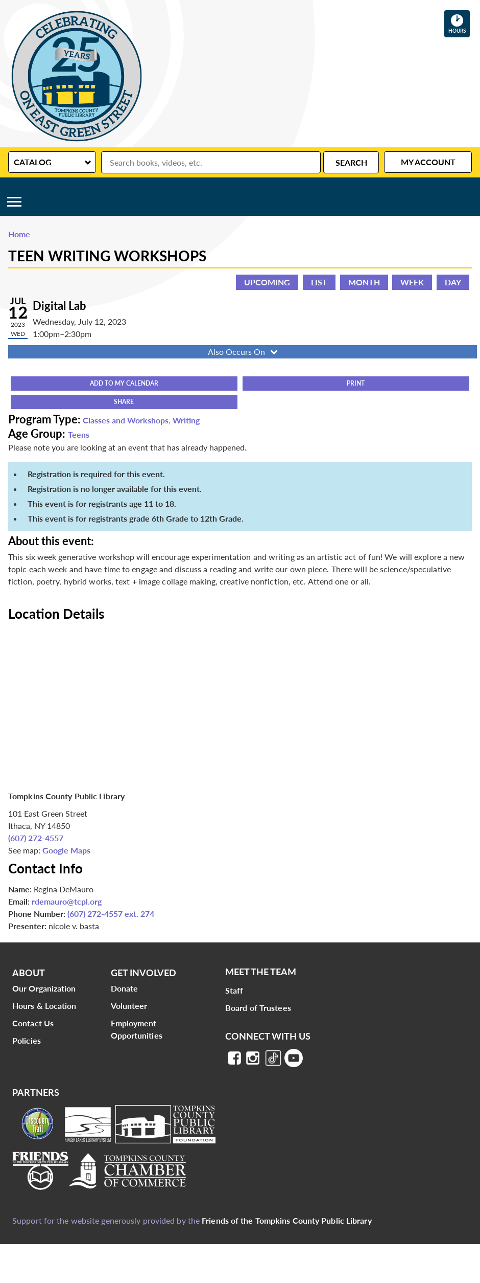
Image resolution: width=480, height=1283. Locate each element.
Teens (78, 434)
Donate (124, 988)
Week (412, 282)
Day (453, 282)
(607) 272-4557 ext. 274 (110, 913)
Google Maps (66, 850)
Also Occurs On (244, 351)
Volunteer (129, 1005)
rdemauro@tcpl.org (67, 901)
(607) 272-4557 (35, 838)
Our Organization (44, 988)
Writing (186, 420)
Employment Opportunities (136, 1029)
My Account (428, 162)
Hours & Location (44, 1005)
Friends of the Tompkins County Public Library (287, 1220)
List (319, 282)
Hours (459, 23)
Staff (234, 990)
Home (19, 234)
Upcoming (267, 282)
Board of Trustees (258, 1007)
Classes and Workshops (126, 420)
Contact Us (33, 1023)
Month (364, 282)
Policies (26, 1040)
